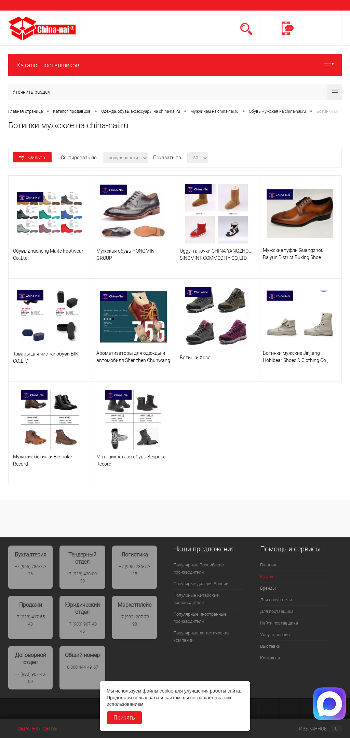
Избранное (315, 729)
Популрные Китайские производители (196, 599)
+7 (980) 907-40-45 (82, 627)
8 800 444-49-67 (82, 667)
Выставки (270, 646)
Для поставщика (277, 611)
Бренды (268, 588)
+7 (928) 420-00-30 (82, 577)
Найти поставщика (279, 623)
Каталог (268, 576)
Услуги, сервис (275, 634)
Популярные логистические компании (201, 636)
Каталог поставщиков (175, 65)
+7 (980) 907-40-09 (30, 678)
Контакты (270, 657)
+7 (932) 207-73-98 (134, 620)
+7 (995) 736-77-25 (134, 570)
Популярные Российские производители (198, 568)
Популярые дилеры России (200, 583)
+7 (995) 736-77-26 (30, 570)
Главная (268, 564)
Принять (124, 718)
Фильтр (32, 157)
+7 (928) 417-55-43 (30, 620)
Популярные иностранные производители (200, 618)
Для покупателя (276, 599)
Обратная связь (33, 729)
